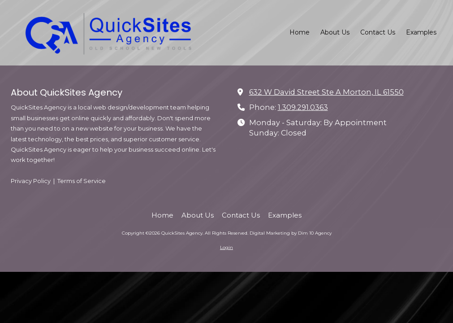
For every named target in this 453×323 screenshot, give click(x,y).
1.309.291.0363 (303, 107)
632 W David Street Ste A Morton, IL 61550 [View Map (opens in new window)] (326, 91)
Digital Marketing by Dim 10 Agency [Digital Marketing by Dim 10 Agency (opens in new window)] (291, 233)
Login (226, 247)
